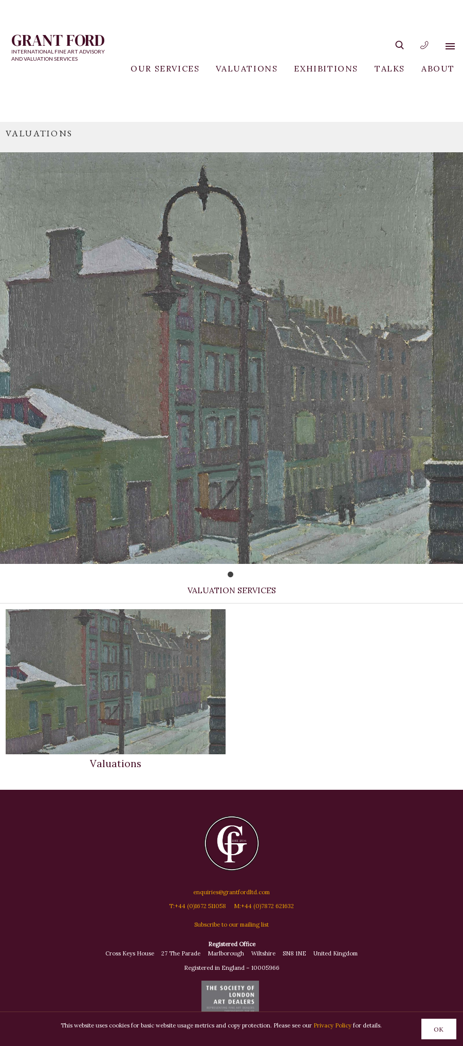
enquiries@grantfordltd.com (231, 892)
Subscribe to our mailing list (231, 924)
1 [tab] (240, 577)
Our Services (165, 68)
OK (438, 1029)
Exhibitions (326, 68)
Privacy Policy (332, 1025)
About (438, 68)
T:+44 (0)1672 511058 (197, 906)
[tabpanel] (231, 343)
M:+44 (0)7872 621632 (264, 906)
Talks (390, 68)
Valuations (246, 68)
